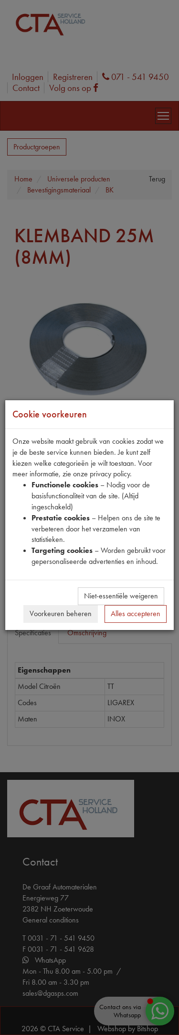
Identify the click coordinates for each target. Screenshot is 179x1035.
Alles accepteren (135, 613)
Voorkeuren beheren (61, 613)
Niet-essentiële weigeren (121, 596)
